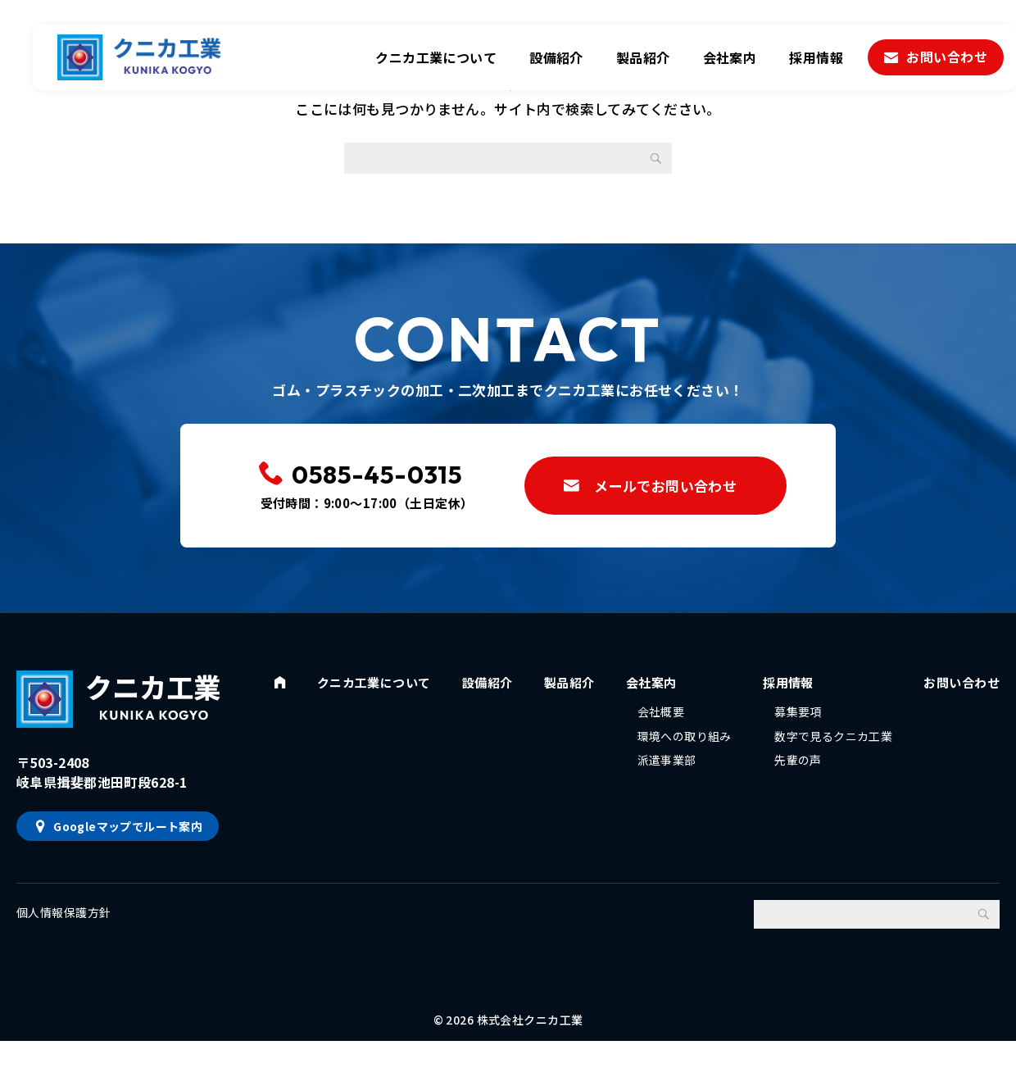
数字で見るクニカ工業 (832, 750)
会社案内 (730, 57)
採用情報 (816, 57)
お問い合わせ (946, 56)
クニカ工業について (436, 57)
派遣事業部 (667, 778)
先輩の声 (796, 778)
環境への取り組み (685, 750)
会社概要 (662, 721)
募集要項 (796, 721)
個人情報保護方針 (63, 923)
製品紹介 (643, 57)
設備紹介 (556, 57)
